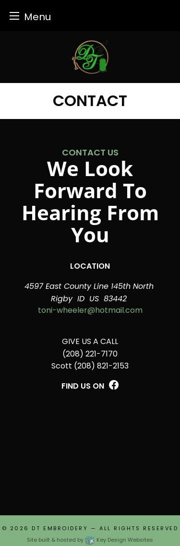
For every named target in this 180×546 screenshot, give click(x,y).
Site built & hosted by (90, 540)
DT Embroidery (60, 528)
